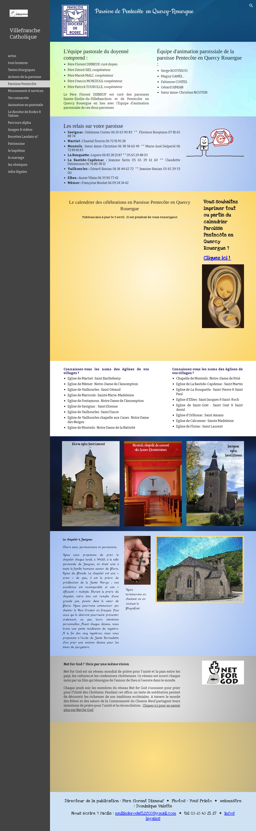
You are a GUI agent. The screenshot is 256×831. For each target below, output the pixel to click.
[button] (251, 5)
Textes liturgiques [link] (21, 70)
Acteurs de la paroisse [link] (24, 77)
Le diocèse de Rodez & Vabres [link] (24, 114)
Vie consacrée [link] (18, 98)
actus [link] (12, 56)
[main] (153, 11)
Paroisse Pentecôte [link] (22, 84)
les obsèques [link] (17, 165)
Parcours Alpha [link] (19, 123)
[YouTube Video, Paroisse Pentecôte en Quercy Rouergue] (106, 757)
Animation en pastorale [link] (25, 105)
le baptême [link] (16, 151)
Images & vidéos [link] (20, 130)
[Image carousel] (91, 483)
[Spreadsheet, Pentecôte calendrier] (129, 289)
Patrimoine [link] (16, 144)
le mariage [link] (16, 158)
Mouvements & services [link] (25, 91)
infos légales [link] (17, 172)
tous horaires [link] (18, 63)
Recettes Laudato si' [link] (23, 137)
